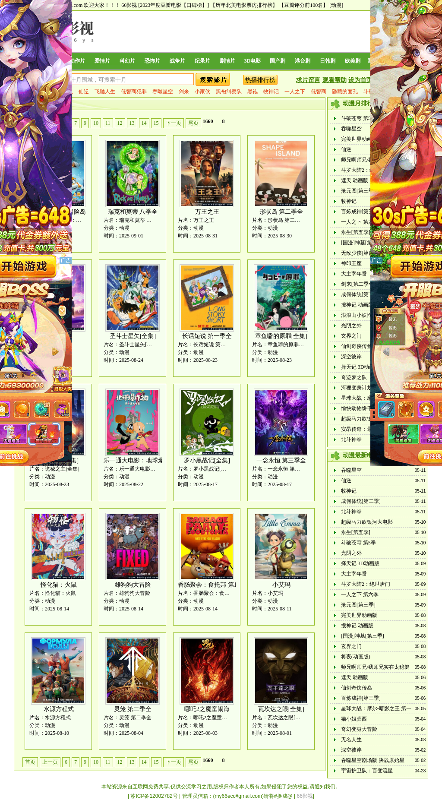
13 (132, 123)
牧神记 (271, 92)
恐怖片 (152, 61)
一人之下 (294, 92)
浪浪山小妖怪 (356, 315)
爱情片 (102, 61)
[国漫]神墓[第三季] (362, 243)
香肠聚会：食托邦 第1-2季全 (216, 585)
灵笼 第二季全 (133, 709)
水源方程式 (59, 709)
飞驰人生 (105, 92)
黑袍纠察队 (229, 92)
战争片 (177, 61)
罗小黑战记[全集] (207, 460)
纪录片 (202, 61)
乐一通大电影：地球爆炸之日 (143, 460)
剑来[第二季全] (358, 284)
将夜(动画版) (355, 657)
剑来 (184, 92)
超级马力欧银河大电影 (367, 419)
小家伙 (202, 92)
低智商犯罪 (134, 92)
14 (144, 123)
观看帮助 (334, 80)
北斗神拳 (351, 439)
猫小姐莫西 (354, 719)
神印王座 (351, 263)
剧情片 (227, 61)
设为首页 (360, 80)
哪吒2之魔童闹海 (207, 709)
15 (156, 123)
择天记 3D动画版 (360, 367)
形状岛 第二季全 (281, 212)
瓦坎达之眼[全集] (281, 709)
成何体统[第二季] (361, 294)
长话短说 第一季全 (207, 336)
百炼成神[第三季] (361, 212)
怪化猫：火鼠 (59, 585)
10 (95, 123)
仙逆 (84, 92)
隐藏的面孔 (345, 92)
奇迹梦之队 (354, 377)
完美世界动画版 (359, 139)
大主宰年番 (354, 274)
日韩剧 (327, 61)
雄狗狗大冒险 (133, 585)
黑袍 (252, 92)
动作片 (77, 61)
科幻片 (127, 61)
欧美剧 (352, 61)
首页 (30, 762)
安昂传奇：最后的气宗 (367, 429)
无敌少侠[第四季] (361, 253)
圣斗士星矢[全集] (133, 336)
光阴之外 (351, 325)
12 (120, 123)
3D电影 (252, 61)
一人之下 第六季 (360, 222)
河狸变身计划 (356, 388)
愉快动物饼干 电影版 (365, 408)
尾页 (193, 123)
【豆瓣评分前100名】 (303, 5)
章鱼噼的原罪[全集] (281, 336)
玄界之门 (351, 336)
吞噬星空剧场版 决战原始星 (372, 760)
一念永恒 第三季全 (281, 460)
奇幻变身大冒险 (359, 729)
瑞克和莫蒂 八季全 (133, 212)
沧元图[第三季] (358, 191)
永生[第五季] (355, 232)
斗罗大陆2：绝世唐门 (365, 170)
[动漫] (336, 5)
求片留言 (308, 80)
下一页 (173, 123)
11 (107, 123)
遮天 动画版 (354, 180)
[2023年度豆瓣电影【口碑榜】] (173, 5)
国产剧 (277, 61)
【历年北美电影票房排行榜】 (244, 5)
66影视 (129, 5)
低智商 (318, 92)
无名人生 (351, 740)
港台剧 (302, 61)
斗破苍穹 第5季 (358, 118)
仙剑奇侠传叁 (356, 346)
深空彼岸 (351, 357)
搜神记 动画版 (357, 305)
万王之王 (207, 212)
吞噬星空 (162, 92)
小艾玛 (281, 585)
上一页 (50, 762)
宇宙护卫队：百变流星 (367, 771)
